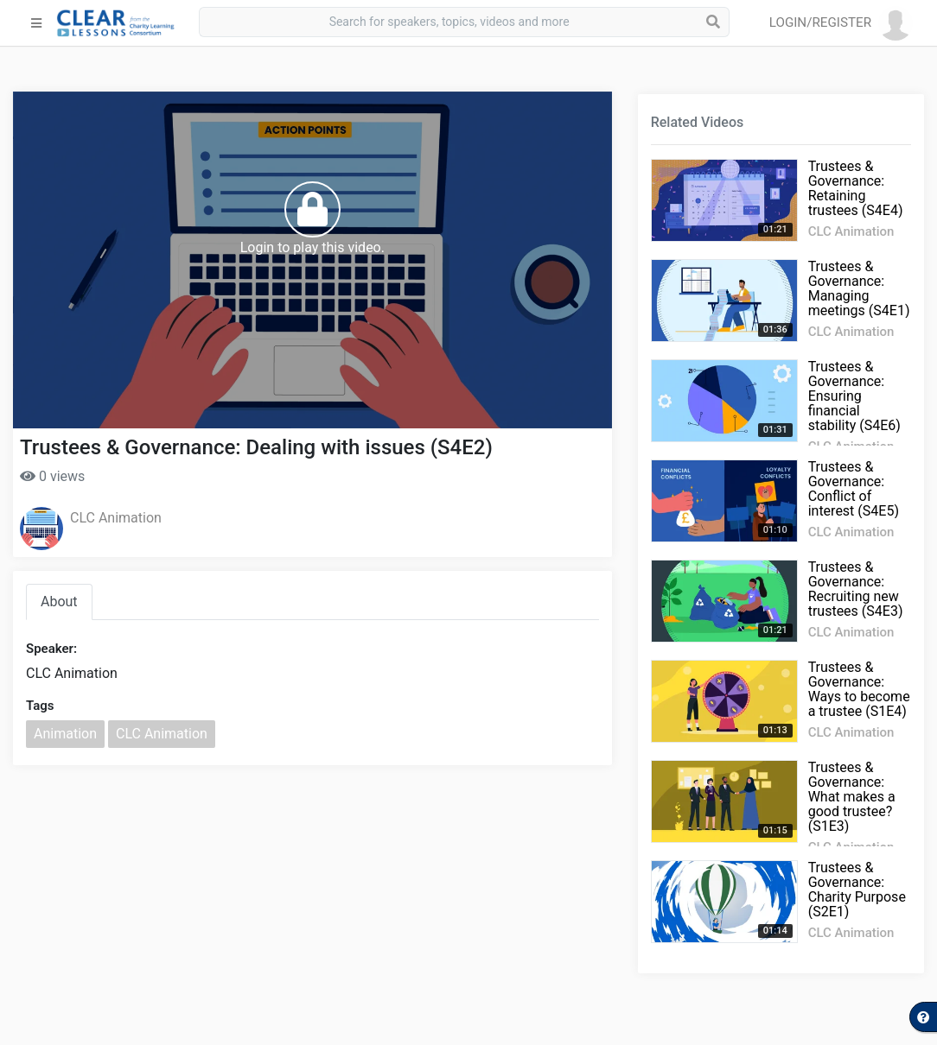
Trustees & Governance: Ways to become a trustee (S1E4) (859, 689)
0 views (52, 476)
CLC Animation (116, 518)
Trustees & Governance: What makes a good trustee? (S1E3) (852, 796)
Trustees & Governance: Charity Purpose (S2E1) (857, 889)
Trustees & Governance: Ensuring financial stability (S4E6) (854, 396)
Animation (65, 733)
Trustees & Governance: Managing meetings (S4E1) (859, 288)
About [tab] (59, 601)
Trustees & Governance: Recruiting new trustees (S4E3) (855, 589)
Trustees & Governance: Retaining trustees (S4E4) (855, 188)
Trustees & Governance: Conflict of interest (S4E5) (853, 489)
